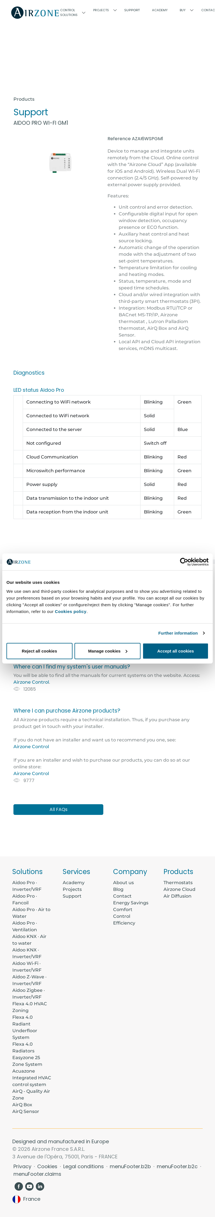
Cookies (48, 1166)
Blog (118, 889)
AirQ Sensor (25, 1111)
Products (23, 99)
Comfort (122, 909)
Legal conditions (84, 1166)
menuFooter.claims (37, 1173)
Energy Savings (130, 902)
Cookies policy (71, 611)
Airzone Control (31, 682)
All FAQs (58, 809)
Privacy (23, 1166)
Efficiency (124, 923)
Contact (122, 896)
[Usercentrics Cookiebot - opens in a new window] (184, 562)
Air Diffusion (177, 896)
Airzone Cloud (179, 889)
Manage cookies (107, 650)
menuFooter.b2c (178, 1166)
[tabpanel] (107, 703)
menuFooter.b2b (131, 1166)
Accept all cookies (175, 650)
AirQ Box (22, 1104)
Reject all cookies (39, 650)
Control (121, 916)
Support (132, 10)
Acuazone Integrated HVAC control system (31, 1077)
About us (123, 882)
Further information (178, 633)
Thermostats (178, 882)
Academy (74, 882)
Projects (72, 889)
